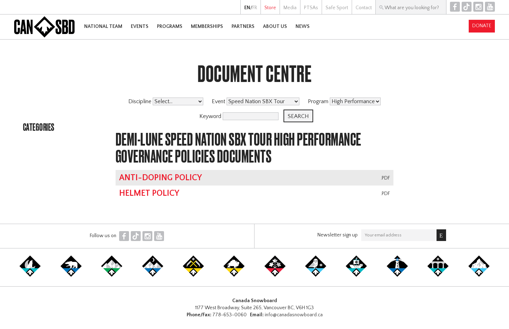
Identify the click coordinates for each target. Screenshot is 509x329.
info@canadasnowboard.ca (294, 315)
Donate (481, 26)
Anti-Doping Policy (160, 177)
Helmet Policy (149, 193)
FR (254, 8)
